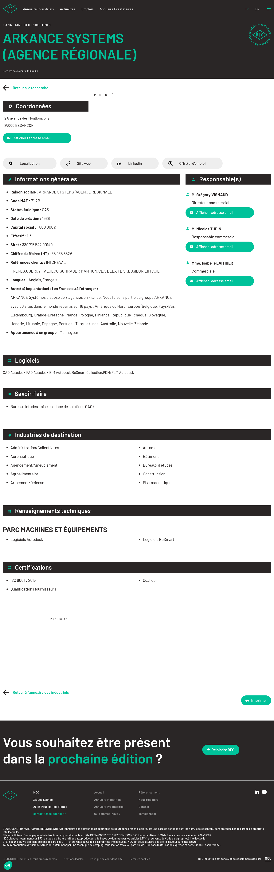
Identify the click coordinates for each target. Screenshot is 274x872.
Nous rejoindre (149, 799)
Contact (144, 806)
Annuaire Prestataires (116, 9)
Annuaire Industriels (38, 9)
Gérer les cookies (140, 859)
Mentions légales (74, 859)
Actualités (67, 9)
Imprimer (256, 700)
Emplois (87, 9)
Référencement (149, 792)
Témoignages (148, 813)
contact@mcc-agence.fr (49, 813)
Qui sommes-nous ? (107, 813)
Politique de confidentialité (106, 859)
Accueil (99, 792)
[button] (8, 865)
